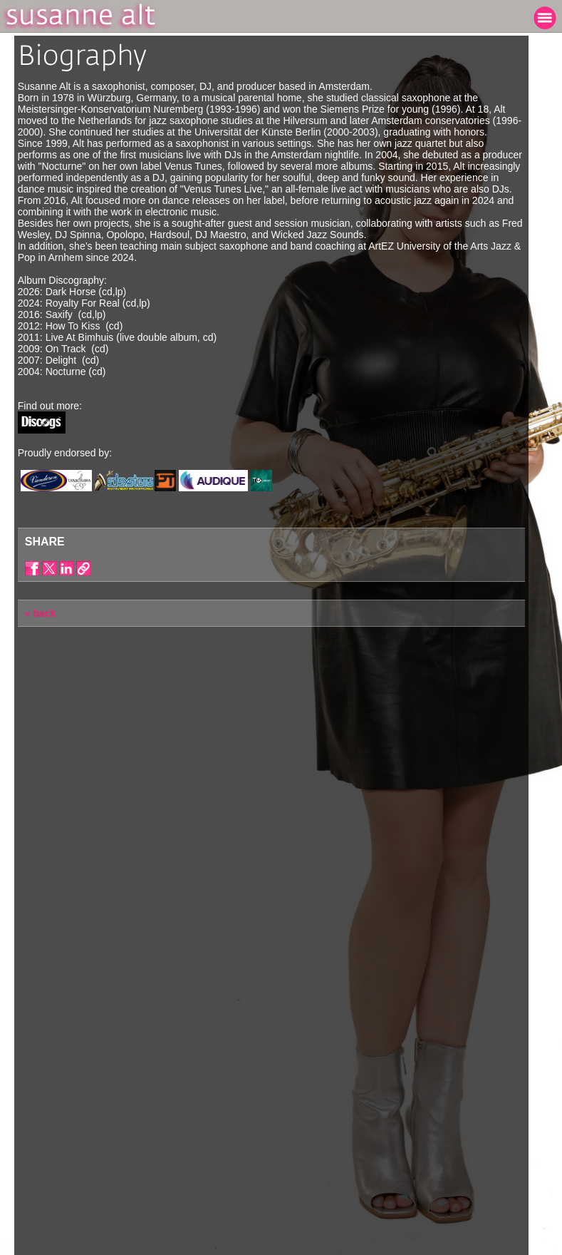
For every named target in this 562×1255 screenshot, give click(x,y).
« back (40, 613)
